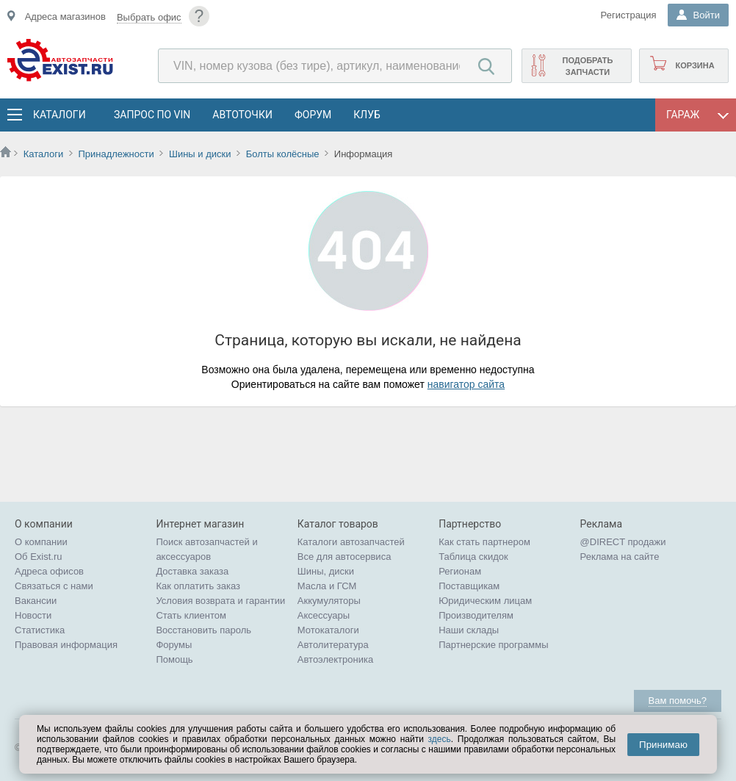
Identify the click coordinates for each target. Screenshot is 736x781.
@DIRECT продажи (623, 541)
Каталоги (58, 114)
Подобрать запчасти (587, 66)
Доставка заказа (192, 571)
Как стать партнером (484, 541)
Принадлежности (116, 153)
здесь (439, 739)
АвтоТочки (242, 114)
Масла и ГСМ (327, 585)
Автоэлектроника (335, 659)
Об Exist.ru (38, 556)
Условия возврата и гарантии (220, 600)
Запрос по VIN (152, 114)
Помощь (174, 659)
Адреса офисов (49, 571)
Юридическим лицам (485, 600)
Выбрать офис (149, 17)
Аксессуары (323, 615)
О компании (41, 541)
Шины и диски (200, 153)
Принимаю (663, 744)
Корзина (694, 65)
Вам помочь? (678, 700)
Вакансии (36, 600)
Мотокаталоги (328, 630)
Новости (33, 615)
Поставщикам (469, 585)
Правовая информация (66, 644)
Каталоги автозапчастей (351, 541)
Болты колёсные (283, 153)
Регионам (460, 571)
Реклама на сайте (620, 556)
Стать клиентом (191, 615)
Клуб (366, 114)
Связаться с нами (54, 585)
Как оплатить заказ (198, 585)
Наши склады (469, 630)
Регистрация (629, 15)
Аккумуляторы (329, 600)
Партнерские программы (493, 644)
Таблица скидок (473, 556)
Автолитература (333, 644)
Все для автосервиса (344, 556)
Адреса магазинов (65, 16)
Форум (313, 114)
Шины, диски (325, 571)
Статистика (40, 630)
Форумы (174, 644)
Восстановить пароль (203, 630)
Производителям (476, 615)
